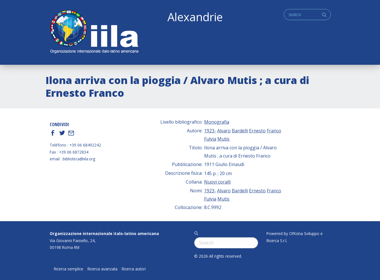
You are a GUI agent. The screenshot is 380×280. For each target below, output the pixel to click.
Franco (274, 131)
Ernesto (257, 131)
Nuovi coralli (217, 182)
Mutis (223, 139)
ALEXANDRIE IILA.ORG (94, 32)
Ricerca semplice (68, 269)
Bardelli (240, 131)
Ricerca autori (134, 269)
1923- (210, 131)
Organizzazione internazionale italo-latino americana (104, 233)
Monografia (216, 122)
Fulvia (210, 139)
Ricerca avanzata (102, 269)
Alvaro (224, 131)
